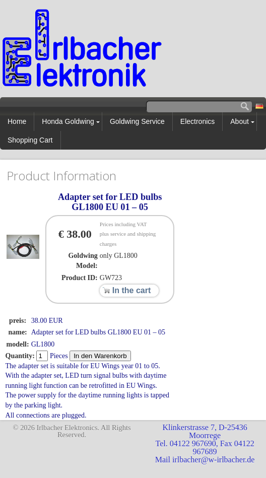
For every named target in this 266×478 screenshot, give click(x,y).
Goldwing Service (137, 121)
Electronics (197, 121)
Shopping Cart (30, 140)
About (239, 121)
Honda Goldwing (68, 121)
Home (17, 121)
